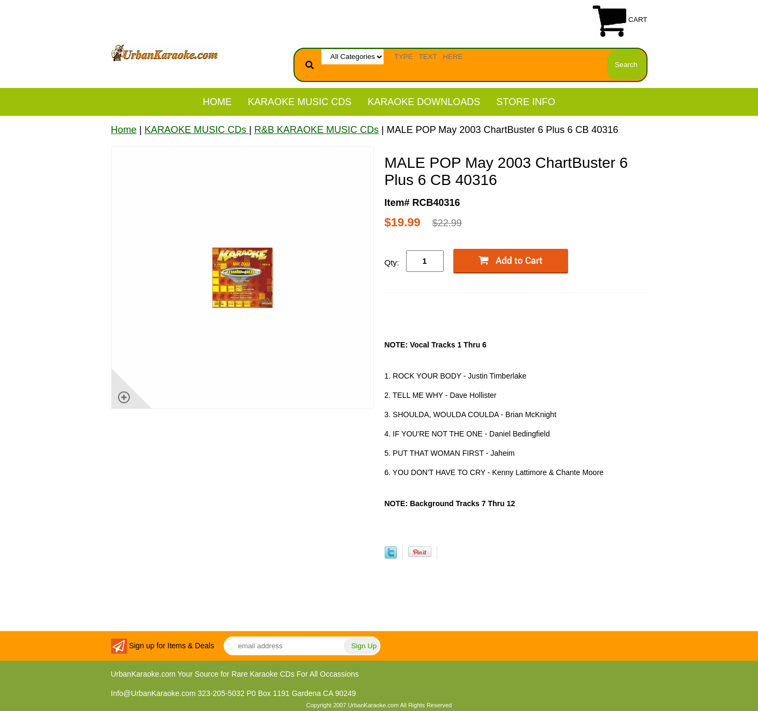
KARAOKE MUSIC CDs (299, 102)
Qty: (392, 262)
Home (217, 102)
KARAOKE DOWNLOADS (423, 102)
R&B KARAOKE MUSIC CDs (316, 129)
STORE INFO (525, 102)
